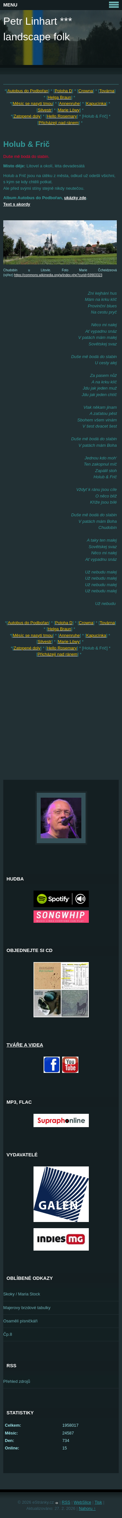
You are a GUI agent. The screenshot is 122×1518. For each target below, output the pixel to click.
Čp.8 (7, 1334)
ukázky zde (75, 197)
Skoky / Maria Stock (21, 1294)
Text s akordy (16, 204)
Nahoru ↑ (87, 1508)
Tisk (98, 1502)
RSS (66, 1502)
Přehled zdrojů (16, 1381)
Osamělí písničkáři (20, 1321)
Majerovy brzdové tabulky (26, 1307)
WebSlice (82, 1502)
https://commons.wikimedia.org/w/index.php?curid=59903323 (58, 275)
